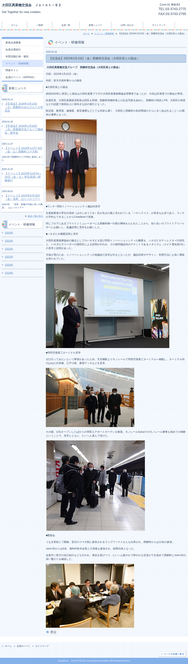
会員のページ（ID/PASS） (21, 77)
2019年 (9, 272)
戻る (51, 632)
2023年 (9, 240)
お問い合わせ (127, 25)
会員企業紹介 (13, 49)
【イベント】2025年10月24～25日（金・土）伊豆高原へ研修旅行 (23, 177)
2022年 (9, 248)
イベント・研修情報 (104, 33)
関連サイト (12, 70)
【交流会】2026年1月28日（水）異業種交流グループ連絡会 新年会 (24, 129)
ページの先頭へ (172, 654)
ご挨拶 (39, 25)
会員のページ (23, 646)
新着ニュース (95, 25)
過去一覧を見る (35, 216)
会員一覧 (65, 25)
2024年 (9, 232)
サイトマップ (158, 25)
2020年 (9, 264)
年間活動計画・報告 (17, 56)
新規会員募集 (13, 42)
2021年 (9, 256)
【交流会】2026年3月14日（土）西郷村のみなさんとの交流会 (24, 107)
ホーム (14, 25)
